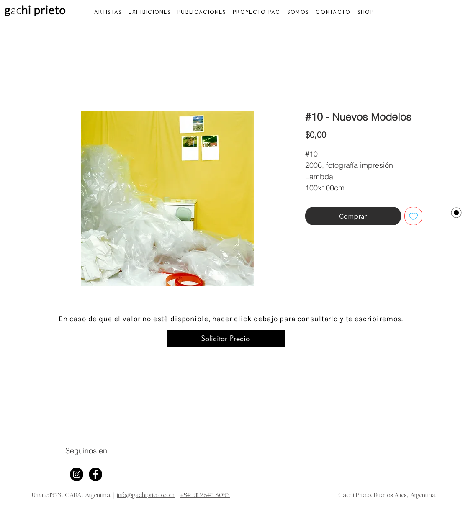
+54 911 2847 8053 (205, 495)
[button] (149, 12)
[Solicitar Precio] (226, 338)
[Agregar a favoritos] (413, 216)
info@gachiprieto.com (146, 495)
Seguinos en (86, 450)
